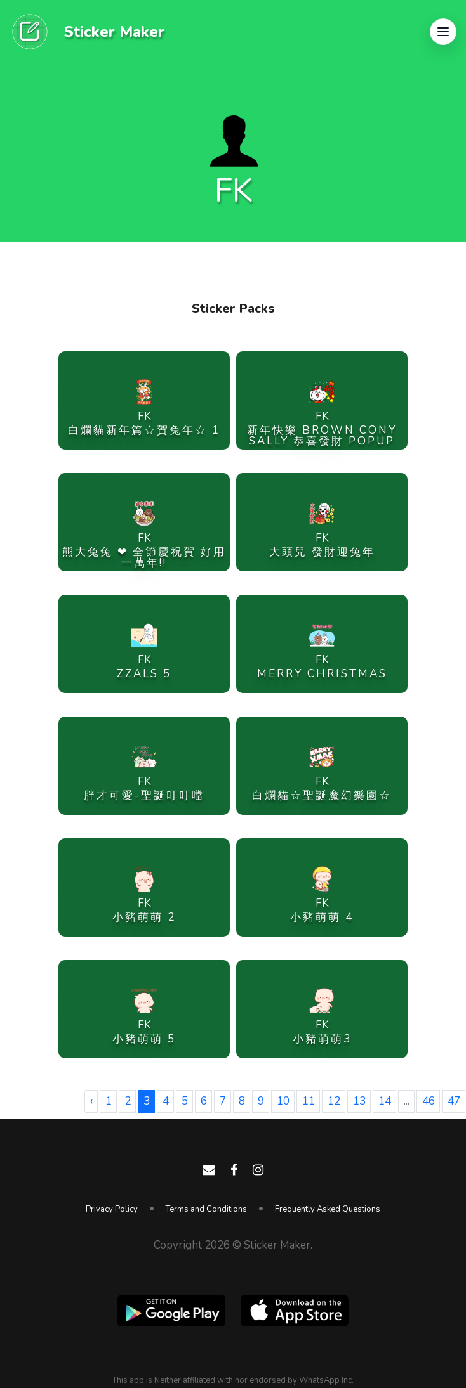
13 (359, 1101)
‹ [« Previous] (91, 1101)
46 (428, 1101)
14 (384, 1101)
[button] (443, 31)
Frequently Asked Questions (327, 1209)
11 (308, 1101)
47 (454, 1101)
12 (334, 1101)
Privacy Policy (112, 1209)
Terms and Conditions (206, 1209)
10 (283, 1101)
